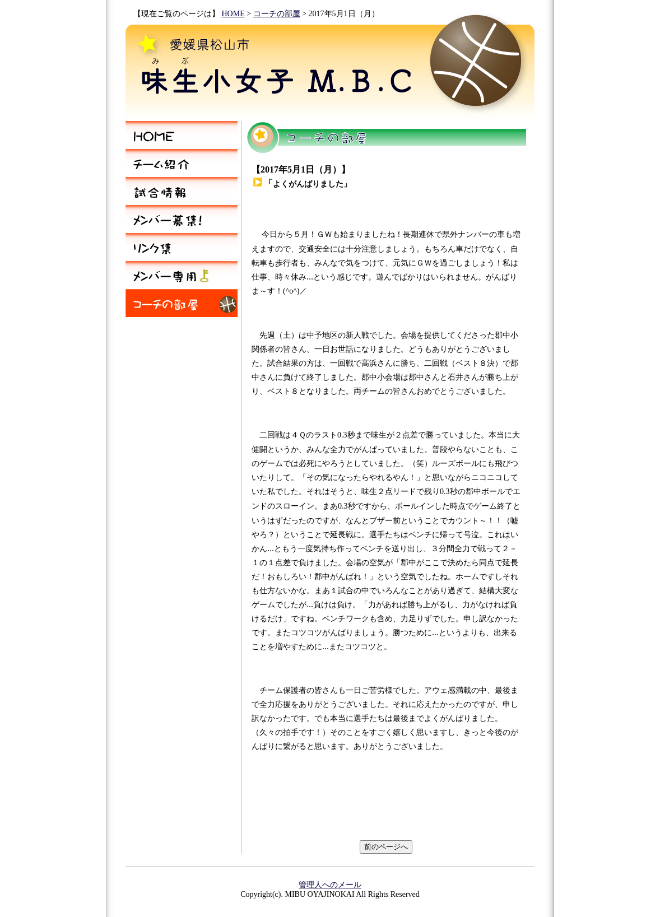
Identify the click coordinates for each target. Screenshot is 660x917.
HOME (233, 14)
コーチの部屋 (276, 14)
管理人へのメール (330, 885)
